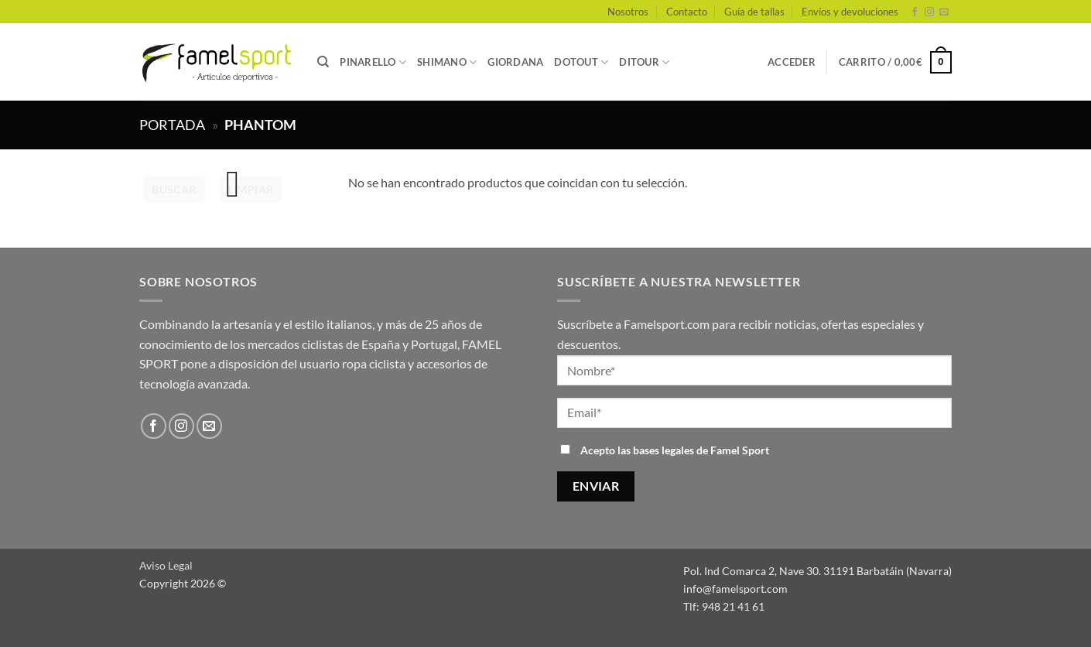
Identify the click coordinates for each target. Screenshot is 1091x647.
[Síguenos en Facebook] (914, 12)
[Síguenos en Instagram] (929, 12)
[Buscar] (323, 62)
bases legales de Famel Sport (701, 450)
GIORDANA (515, 62)
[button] (792, 61)
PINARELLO (373, 62)
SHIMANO (447, 62)
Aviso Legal (166, 565)
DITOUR (644, 62)
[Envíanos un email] (944, 12)
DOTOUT (581, 62)
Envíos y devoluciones (850, 11)
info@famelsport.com (735, 588)
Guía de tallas (754, 11)
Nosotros (627, 11)
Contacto (686, 11)
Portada (172, 124)
